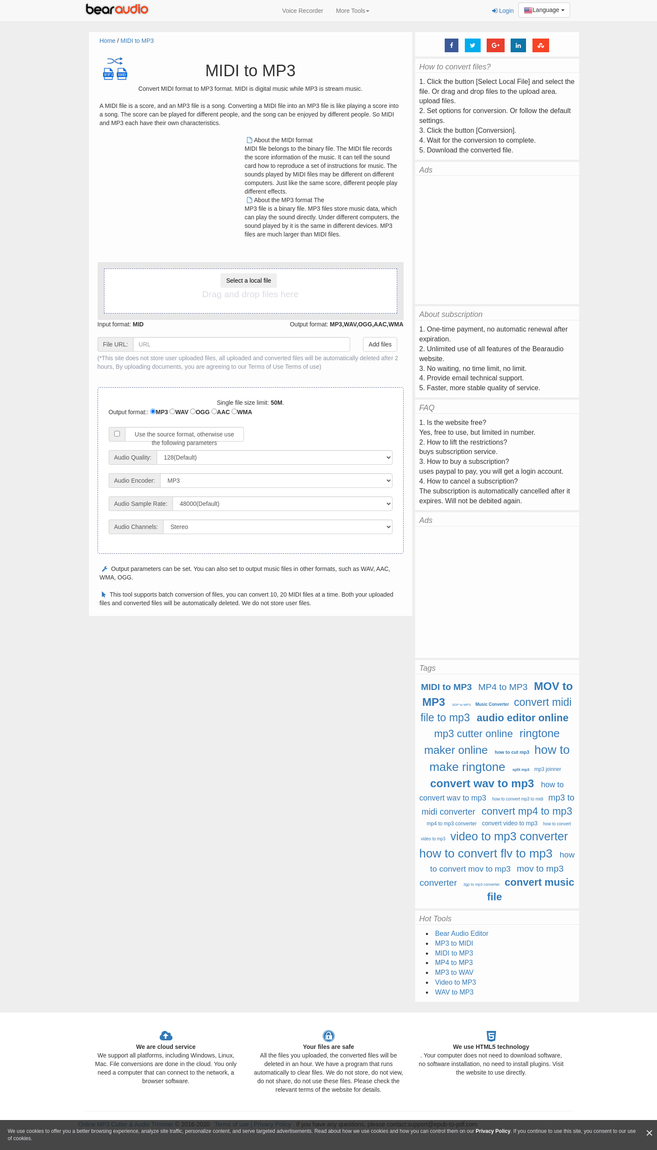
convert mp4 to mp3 (527, 811)
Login (503, 10)
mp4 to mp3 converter (452, 824)
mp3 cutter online (473, 733)
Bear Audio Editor (462, 933)
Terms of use (302, 366)
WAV (178, 412)
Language (544, 10)
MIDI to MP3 (137, 40)
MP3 (159, 412)
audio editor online (523, 717)
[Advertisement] (172, 196)
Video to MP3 (455, 982)
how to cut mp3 (512, 752)
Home (108, 40)
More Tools (352, 10)
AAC (220, 412)
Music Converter (492, 704)
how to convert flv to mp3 (486, 853)
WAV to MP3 (454, 992)
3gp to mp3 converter (482, 884)
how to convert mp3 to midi (518, 799)
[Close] (649, 1133)
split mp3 (520, 770)
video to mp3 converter (509, 836)
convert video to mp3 (510, 823)
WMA (242, 412)
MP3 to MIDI (454, 943)
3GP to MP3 (461, 705)
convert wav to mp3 (482, 783)
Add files (380, 344)
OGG (200, 412)
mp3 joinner (547, 769)
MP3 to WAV (454, 972)
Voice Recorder (302, 10)
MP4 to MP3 (503, 687)
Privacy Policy (493, 1131)
